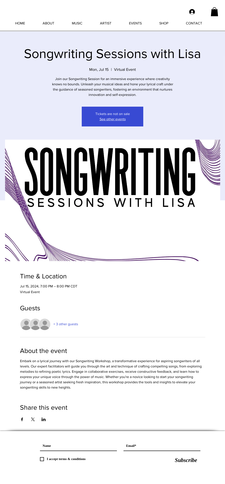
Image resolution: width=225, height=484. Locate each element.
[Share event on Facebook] (22, 419)
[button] (214, 11)
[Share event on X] (33, 419)
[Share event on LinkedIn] (44, 419)
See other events (113, 119)
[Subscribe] (186, 460)
